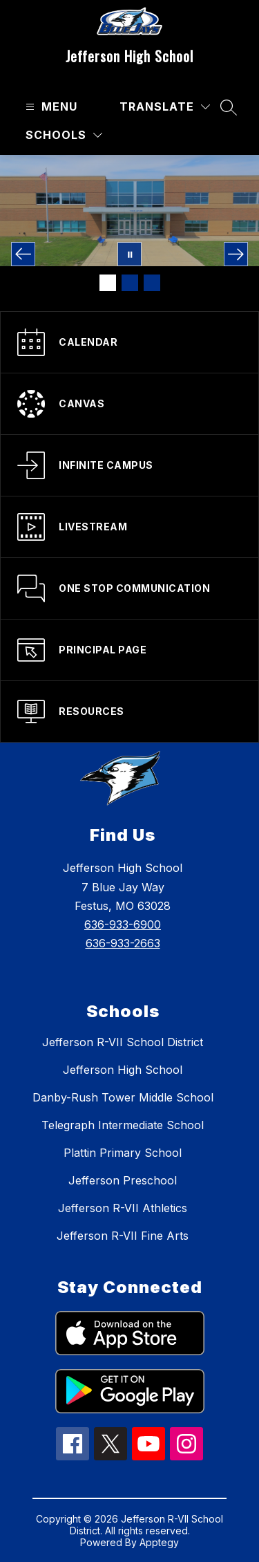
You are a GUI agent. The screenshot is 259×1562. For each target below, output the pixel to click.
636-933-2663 (123, 943)
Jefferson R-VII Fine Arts (123, 1236)
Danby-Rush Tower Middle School (122, 1097)
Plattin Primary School (123, 1153)
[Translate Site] (164, 106)
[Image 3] (152, 283)
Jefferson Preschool (122, 1180)
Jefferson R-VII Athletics (122, 1208)
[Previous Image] (23, 254)
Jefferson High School (122, 1070)
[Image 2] (130, 283)
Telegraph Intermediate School (122, 1125)
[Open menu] (49, 106)
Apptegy (159, 1542)
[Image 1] (107, 283)
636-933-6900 (122, 924)
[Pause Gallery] (129, 254)
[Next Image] (236, 254)
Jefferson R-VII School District (122, 1042)
